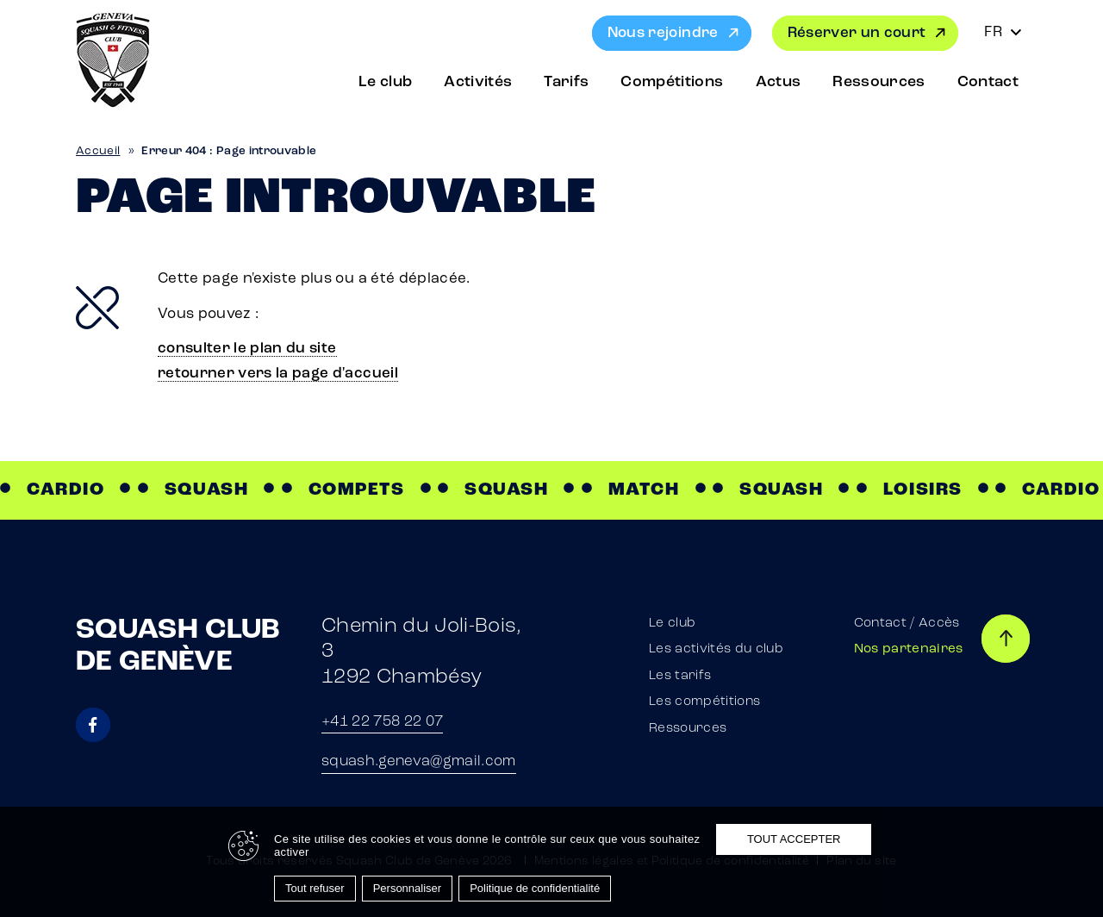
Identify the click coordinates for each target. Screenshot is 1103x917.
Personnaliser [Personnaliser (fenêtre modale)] (407, 888)
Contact (988, 82)
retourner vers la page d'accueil (278, 373)
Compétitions (671, 82)
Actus (778, 82)
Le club (385, 82)
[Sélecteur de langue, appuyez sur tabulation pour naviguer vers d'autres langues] (1003, 33)
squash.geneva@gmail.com (418, 761)
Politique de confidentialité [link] (535, 888)
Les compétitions (704, 702)
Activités (478, 82)
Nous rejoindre (663, 33)
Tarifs (566, 82)
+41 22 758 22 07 (382, 721)
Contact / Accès (907, 623)
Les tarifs (680, 676)
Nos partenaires (908, 649)
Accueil (98, 151)
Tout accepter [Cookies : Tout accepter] (794, 839)
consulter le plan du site (247, 348)
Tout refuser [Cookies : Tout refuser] (315, 888)
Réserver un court (857, 33)
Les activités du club (716, 649)
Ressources (878, 82)
